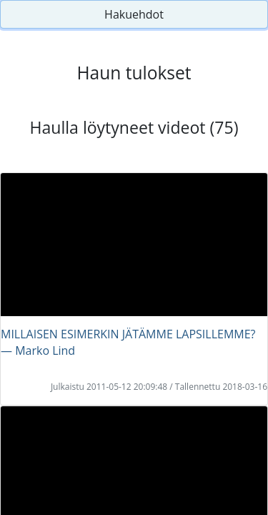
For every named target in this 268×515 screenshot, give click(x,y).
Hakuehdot (134, 14)
